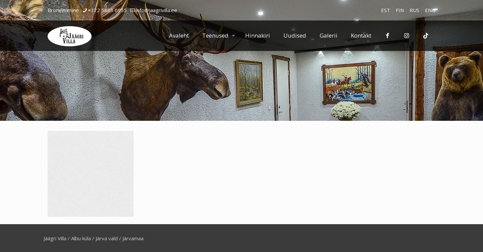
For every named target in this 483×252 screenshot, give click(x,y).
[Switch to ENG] (430, 10)
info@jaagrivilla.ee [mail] (156, 10)
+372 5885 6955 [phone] (107, 10)
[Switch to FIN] (400, 10)
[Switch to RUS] (414, 10)
